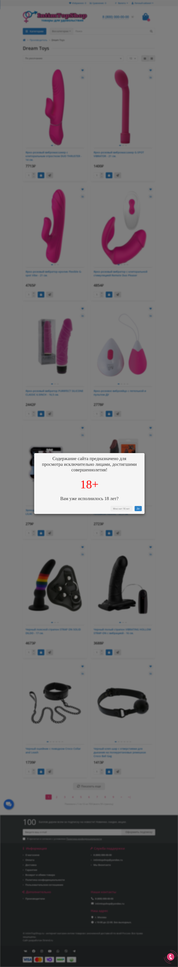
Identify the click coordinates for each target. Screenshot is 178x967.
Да (138, 508)
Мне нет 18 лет (121, 508)
